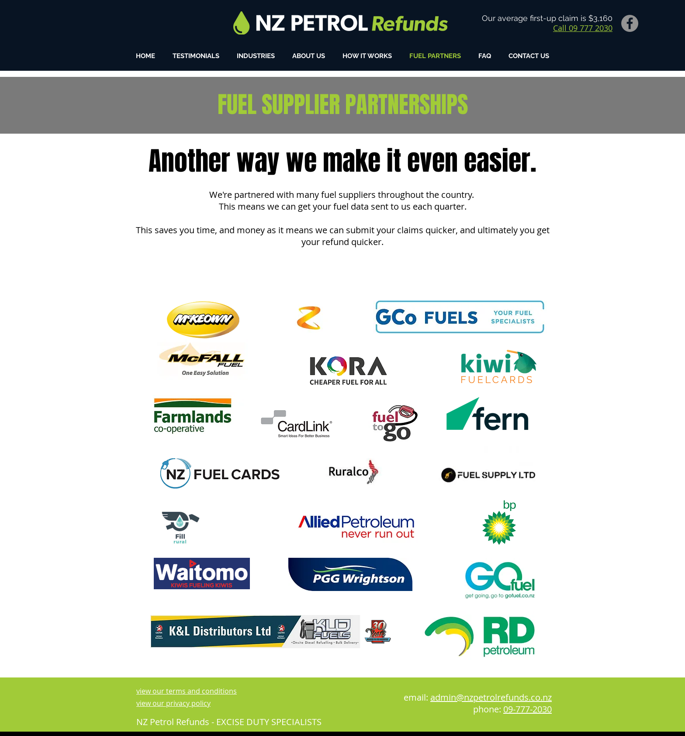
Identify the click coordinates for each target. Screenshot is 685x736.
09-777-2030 (527, 709)
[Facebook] (629, 23)
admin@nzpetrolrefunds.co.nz (491, 697)
